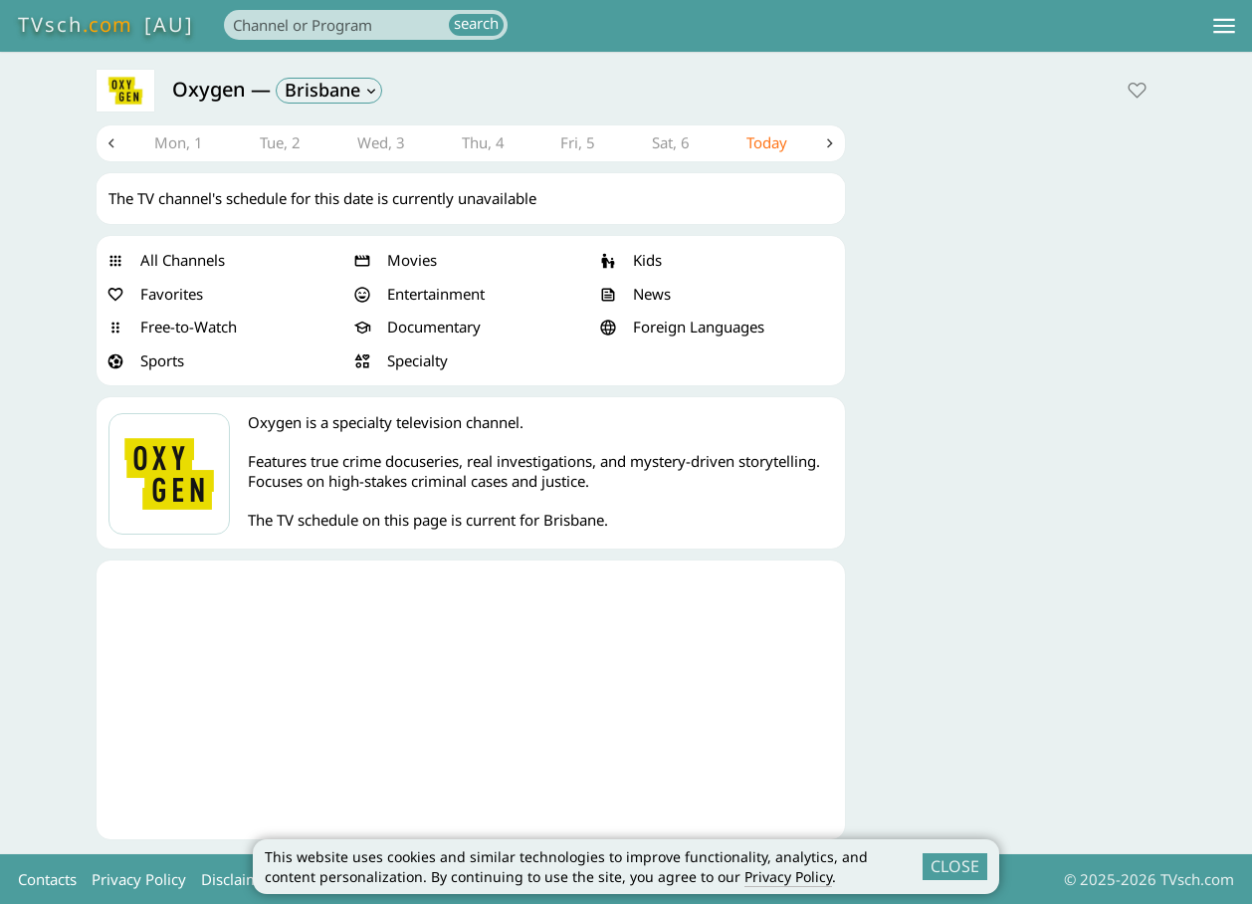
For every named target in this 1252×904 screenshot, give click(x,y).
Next (830, 143)
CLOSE (955, 866)
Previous (111, 143)
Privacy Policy (788, 876)
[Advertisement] (471, 700)
